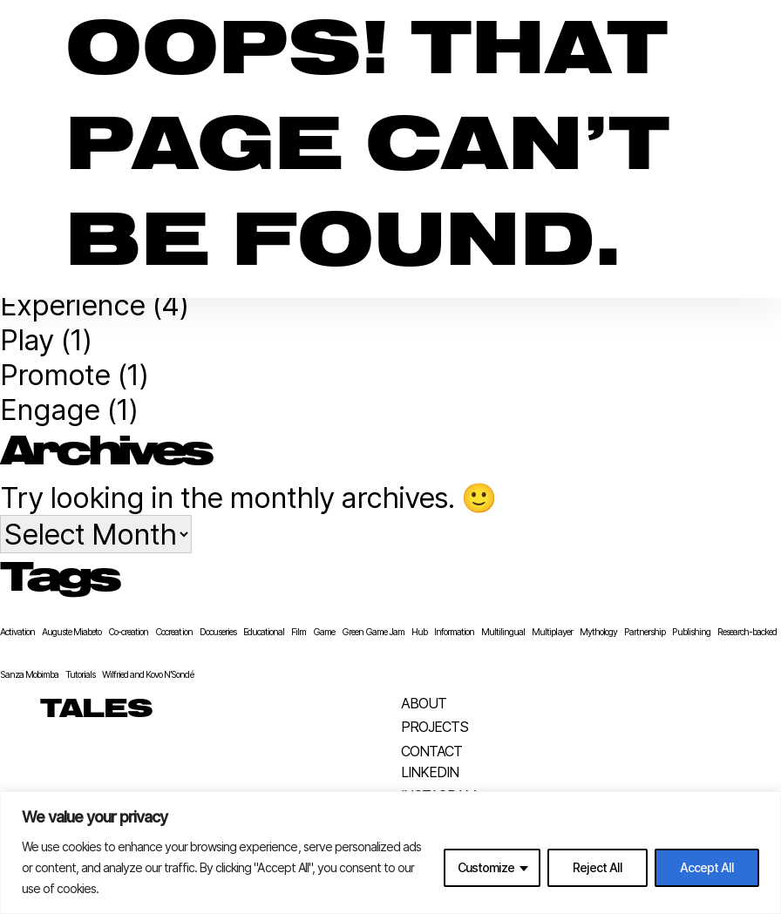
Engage (49, 409)
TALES (96, 710)
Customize (486, 867)
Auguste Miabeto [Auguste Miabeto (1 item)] (71, 632)
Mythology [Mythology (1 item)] (598, 632)
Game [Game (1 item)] (324, 632)
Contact (431, 751)
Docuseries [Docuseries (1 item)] (218, 632)
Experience (72, 305)
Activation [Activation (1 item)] (17, 632)
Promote (55, 374)
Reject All (597, 867)
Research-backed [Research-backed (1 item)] (747, 632)
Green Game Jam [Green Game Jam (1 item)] (373, 632)
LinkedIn (429, 772)
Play (26, 339)
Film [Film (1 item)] (298, 632)
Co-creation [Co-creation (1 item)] (128, 632)
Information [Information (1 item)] (454, 632)
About (423, 703)
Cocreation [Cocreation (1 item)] (173, 632)
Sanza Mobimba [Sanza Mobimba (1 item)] (29, 674)
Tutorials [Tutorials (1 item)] (80, 674)
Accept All (707, 867)
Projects (434, 726)
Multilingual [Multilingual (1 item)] (503, 632)
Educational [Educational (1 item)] (263, 632)
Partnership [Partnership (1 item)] (644, 632)
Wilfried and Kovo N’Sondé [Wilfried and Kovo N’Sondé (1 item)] (147, 674)
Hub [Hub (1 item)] (419, 632)
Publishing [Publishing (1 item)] (691, 632)
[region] (390, 852)
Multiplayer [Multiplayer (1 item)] (552, 632)
